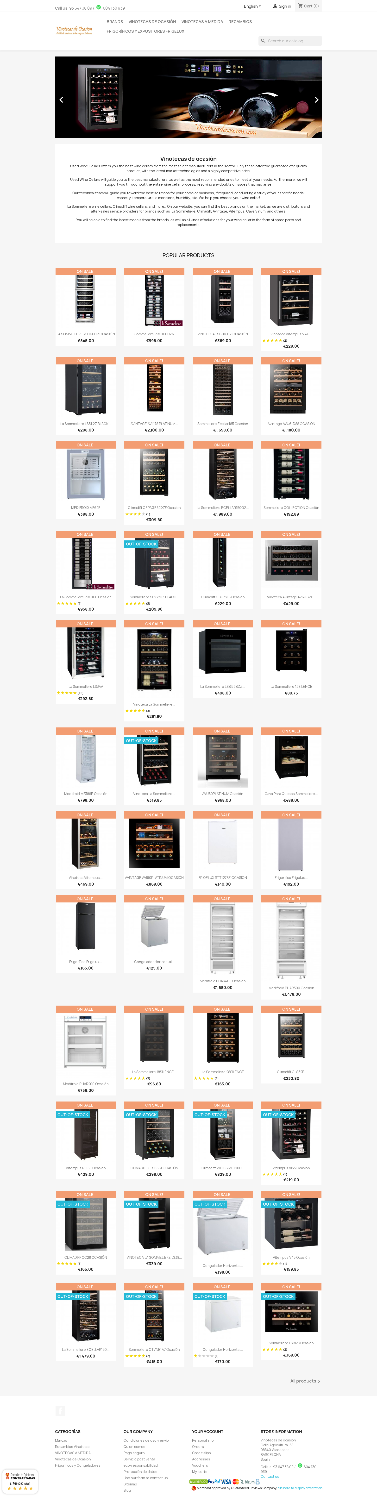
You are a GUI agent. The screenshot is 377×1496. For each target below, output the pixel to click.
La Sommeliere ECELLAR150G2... (223, 507)
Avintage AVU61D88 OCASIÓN (291, 423)
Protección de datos (140, 1471)
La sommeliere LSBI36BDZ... (222, 686)
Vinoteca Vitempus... (86, 877)
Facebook (60, 1411)
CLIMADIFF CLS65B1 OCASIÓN (154, 1168)
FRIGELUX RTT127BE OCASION (223, 877)
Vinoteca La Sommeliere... (154, 793)
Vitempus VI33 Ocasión (291, 1168)
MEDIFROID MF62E (86, 507)
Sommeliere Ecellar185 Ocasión (222, 423)
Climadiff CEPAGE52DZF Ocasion (154, 507)
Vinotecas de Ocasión (152, 21)
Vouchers (200, 1465)
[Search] (290, 41)
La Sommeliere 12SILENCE (291, 686)
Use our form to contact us (146, 1478)
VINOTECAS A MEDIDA (73, 1453)
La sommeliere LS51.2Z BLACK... (85, 423)
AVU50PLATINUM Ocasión (222, 793)
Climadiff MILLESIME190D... (222, 1168)
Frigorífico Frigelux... (85, 961)
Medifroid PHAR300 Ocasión (291, 988)
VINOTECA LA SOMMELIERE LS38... (154, 1257)
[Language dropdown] (253, 6)
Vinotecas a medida (202, 21)
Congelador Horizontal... (154, 961)
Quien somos (134, 1446)
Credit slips (201, 1453)
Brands (115, 21)
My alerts (199, 1471)
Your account (207, 1431)
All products (306, 1381)
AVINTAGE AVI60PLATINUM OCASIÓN (154, 877)
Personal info (203, 1440)
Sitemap (130, 1484)
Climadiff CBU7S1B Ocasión (223, 597)
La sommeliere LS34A (86, 686)
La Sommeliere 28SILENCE (223, 1072)
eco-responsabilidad (141, 1465)
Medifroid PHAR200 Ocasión (86, 1084)
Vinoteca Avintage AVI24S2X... (291, 597)
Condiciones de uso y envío (146, 1440)
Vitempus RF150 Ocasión (86, 1168)
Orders (198, 1446)
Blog (127, 1490)
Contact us (270, 1476)
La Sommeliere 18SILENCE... (154, 1072)
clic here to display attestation (300, 1488)
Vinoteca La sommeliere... (154, 704)
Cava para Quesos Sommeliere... (291, 793)
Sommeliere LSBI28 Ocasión (291, 1343)
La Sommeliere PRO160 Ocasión (86, 597)
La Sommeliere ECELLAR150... (86, 1349)
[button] (75, 97)
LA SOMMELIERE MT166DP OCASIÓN (86, 334)
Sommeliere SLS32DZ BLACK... (154, 597)
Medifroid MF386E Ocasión (85, 793)
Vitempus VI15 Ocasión (291, 1257)
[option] (188, 97)
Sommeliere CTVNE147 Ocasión (154, 1349)
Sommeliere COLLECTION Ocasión (291, 507)
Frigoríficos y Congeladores (78, 1465)
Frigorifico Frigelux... (291, 877)
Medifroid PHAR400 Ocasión (223, 981)
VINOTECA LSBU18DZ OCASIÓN (223, 334)
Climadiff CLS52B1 (291, 1072)
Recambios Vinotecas (72, 1446)
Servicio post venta (139, 1459)
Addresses (201, 1459)
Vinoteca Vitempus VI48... (291, 334)
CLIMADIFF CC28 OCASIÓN (85, 1257)
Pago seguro (134, 1453)
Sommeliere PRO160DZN (154, 334)
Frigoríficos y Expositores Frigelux (145, 31)
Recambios (240, 21)
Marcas (61, 1440)
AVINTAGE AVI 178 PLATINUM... (154, 423)
